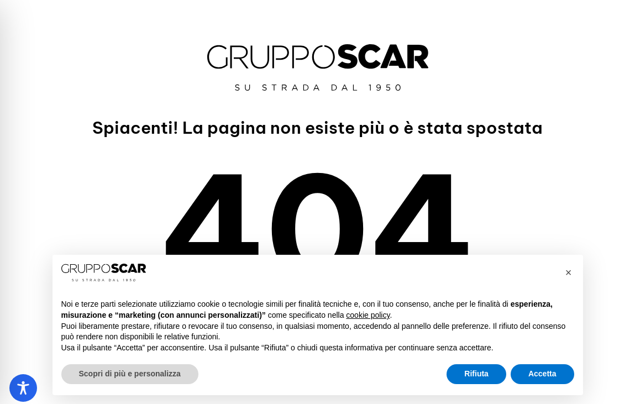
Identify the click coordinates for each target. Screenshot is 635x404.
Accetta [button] (542, 373)
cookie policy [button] (368, 315)
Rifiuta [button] (476, 373)
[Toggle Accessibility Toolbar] (23, 388)
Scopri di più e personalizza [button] (130, 373)
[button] (569, 272)
